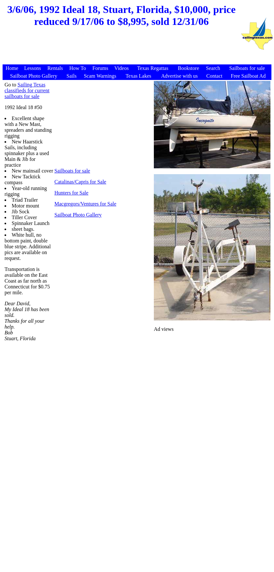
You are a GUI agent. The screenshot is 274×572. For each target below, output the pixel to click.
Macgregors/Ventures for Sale (85, 204)
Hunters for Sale (71, 193)
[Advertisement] (121, 48)
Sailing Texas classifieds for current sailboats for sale (27, 90)
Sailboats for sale (72, 171)
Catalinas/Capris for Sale (80, 182)
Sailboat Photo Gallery (78, 215)
